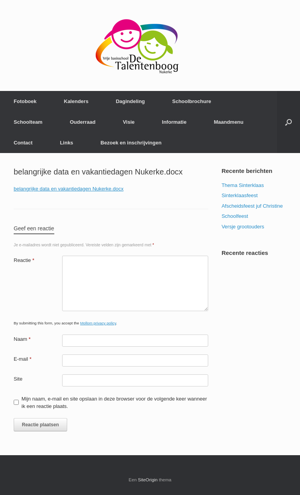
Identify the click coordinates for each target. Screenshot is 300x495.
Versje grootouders (242, 227)
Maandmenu (228, 122)
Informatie (174, 122)
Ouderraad (83, 122)
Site (18, 379)
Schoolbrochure (191, 101)
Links (66, 143)
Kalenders (76, 101)
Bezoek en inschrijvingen (130, 143)
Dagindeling (130, 101)
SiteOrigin (148, 479)
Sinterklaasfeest (239, 195)
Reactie (24, 260)
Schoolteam (28, 122)
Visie (128, 122)
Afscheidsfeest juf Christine (252, 206)
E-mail (23, 359)
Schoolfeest (234, 216)
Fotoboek (25, 101)
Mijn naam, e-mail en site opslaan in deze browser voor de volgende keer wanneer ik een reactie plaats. (114, 403)
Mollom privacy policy (98, 323)
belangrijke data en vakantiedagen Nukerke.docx (68, 189)
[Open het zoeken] (288, 122)
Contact (23, 143)
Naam (22, 339)
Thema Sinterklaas (242, 185)
